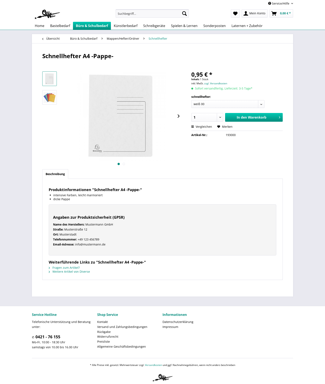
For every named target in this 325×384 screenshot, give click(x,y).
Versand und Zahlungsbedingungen (122, 327)
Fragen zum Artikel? (64, 268)
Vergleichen (201, 127)
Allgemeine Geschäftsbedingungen (121, 346)
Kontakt (102, 322)
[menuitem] (152, 13)
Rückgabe (104, 332)
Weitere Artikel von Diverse (69, 272)
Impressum (170, 327)
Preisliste (103, 342)
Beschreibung (55, 174)
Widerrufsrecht (107, 337)
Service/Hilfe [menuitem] (279, 3)
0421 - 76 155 (47, 337)
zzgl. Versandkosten (215, 83)
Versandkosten (153, 365)
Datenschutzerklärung (177, 322)
